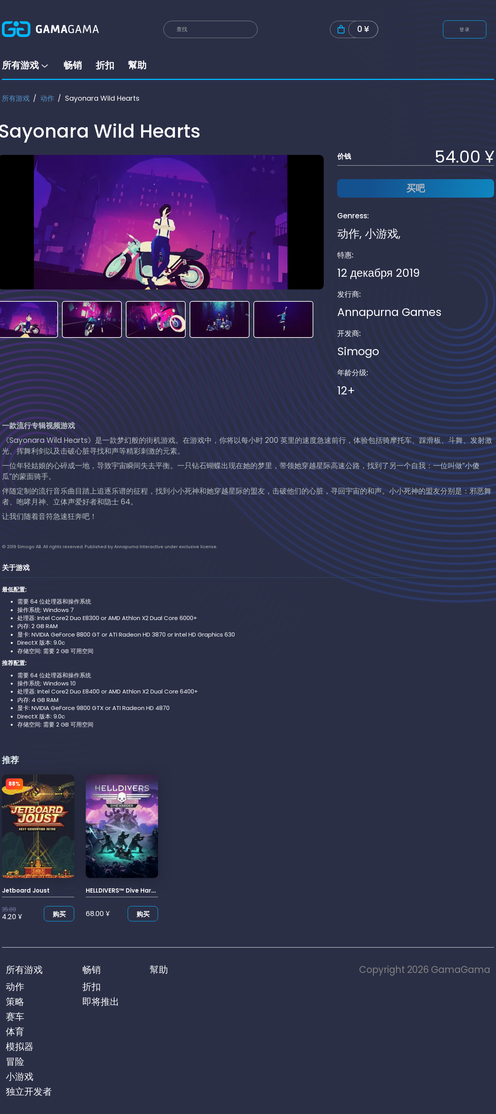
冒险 (15, 1061)
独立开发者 (29, 1091)
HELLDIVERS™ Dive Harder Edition (135, 890)
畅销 (72, 65)
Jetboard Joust (26, 890)
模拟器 (19, 1046)
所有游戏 (26, 65)
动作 (47, 98)
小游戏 (381, 233)
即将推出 (100, 1001)
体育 (15, 1031)
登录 (464, 29)
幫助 (137, 65)
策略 (15, 1001)
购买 (59, 914)
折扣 (105, 65)
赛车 (15, 1016)
